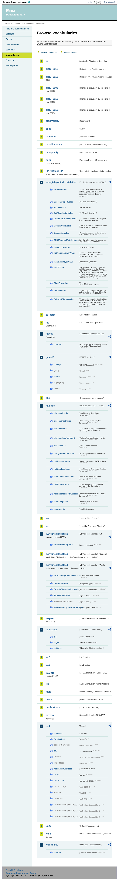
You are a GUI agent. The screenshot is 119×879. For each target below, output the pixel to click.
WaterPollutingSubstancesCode (66, 607)
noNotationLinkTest (63, 769)
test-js (57, 774)
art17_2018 (52, 110)
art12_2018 (52, 77)
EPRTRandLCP (54, 171)
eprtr (48, 160)
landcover (51, 629)
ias (47, 518)
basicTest (58, 733)
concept (57, 364)
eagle (56, 642)
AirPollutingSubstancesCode (66, 575)
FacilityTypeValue (62, 247)
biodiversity (52, 121)
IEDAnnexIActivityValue (64, 253)
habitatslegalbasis (62, 469)
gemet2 (50, 357)
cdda (48, 129)
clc (55, 637)
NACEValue (59, 267)
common (51, 136)
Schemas (10, 50)
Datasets (10, 34)
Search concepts (70, 52)
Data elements (12, 44)
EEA (17, 2)
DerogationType (61, 583)
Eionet (17, 23)
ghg (48, 398)
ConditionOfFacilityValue (65, 219)
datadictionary (54, 144)
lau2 (48, 665)
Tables (9, 39)
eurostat (50, 315)
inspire (49, 618)
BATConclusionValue (63, 213)
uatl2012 (57, 648)
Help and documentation (17, 29)
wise (48, 833)
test (48, 726)
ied (47, 526)
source (57, 376)
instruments (59, 509)
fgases (49, 333)
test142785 (59, 780)
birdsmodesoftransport (64, 438)
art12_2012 (52, 69)
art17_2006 (52, 88)
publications (53, 707)
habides (50, 405)
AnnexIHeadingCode (63, 544)
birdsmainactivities (62, 421)
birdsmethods (60, 429)
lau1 (48, 657)
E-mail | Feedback (14, 870)
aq (47, 61)
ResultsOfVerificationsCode (66, 589)
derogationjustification (64, 453)
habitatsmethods (61, 484)
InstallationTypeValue (63, 262)
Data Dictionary (28, 23)
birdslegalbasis (61, 413)
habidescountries (62, 461)
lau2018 (50, 673)
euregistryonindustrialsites (61, 182)
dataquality (52, 152)
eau (55, 751)
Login (90, 2)
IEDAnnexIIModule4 (57, 565)
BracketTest (59, 739)
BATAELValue (60, 207)
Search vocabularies (49, 52)
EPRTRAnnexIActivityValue (66, 240)
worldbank (52, 844)
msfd (48, 691)
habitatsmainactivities (64, 476)
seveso (50, 715)
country (57, 852)
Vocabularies (12, 55)
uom (48, 826)
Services (10, 60)
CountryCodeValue (62, 226)
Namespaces (12, 65)
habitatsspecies (61, 501)
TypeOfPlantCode (62, 595)
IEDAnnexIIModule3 (57, 554)
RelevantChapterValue (64, 299)
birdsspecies (59, 446)
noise (49, 699)
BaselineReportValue (63, 202)
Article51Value (60, 189)
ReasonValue (60, 290)
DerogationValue (61, 233)
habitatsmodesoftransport (66, 494)
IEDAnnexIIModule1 (57, 534)
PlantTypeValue (61, 283)
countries (58, 344)
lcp (47, 684)
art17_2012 (52, 99)
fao (47, 322)
